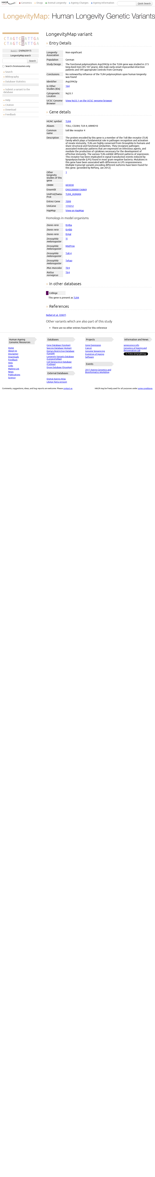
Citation (9, 104)
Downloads (13, 357)
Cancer (88, 348)
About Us (12, 351)
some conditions (145, 388)
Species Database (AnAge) (59, 348)
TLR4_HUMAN (73, 194)
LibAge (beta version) (57, 382)
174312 (70, 206)
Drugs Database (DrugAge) (59, 367)
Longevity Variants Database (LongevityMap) (60, 357)
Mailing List (13, 369)
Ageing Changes (79, 2)
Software (89, 357)
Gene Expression (93, 345)
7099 (68, 201)
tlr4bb (69, 229)
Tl (67, 238)
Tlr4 (68, 267)
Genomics (26, 2)
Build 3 (14, 50)
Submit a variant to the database (16, 90)
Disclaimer (13, 354)
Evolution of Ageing (94, 354)
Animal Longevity (57, 2)
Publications (14, 374)
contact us (67, 388)
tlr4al (68, 234)
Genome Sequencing (95, 351)
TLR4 (68, 121)
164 (68, 86)
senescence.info (131, 345)
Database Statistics (15, 81)
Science (12, 378)
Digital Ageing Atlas (56, 379)
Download (10, 109)
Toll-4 (69, 253)
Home (11, 348)
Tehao (69, 260)
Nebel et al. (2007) (56, 315)
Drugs (39, 2)
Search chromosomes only (16, 66)
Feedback (10, 114)
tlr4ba (69, 225)
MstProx (70, 246)
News (10, 372)
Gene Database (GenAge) (59, 345)
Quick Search (144, 3)
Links (10, 366)
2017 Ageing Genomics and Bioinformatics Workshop (98, 371)
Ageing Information (103, 2)
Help (7, 100)
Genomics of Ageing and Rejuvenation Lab (135, 349)
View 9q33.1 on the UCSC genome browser (89, 100)
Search (32, 61)
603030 (70, 185)
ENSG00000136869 (76, 189)
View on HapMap (75, 210)
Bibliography (12, 76)
